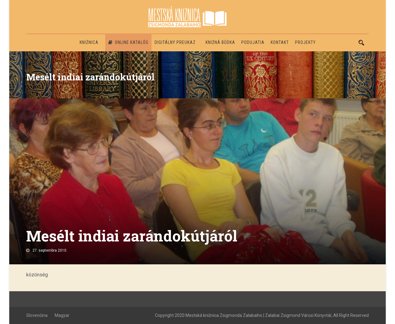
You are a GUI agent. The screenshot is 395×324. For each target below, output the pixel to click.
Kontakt (280, 42)
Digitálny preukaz (175, 42)
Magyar (62, 315)
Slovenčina (37, 315)
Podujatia (252, 42)
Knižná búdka (220, 42)
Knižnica (89, 42)
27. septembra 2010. (49, 250)
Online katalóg (128, 42)
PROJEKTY (305, 42)
